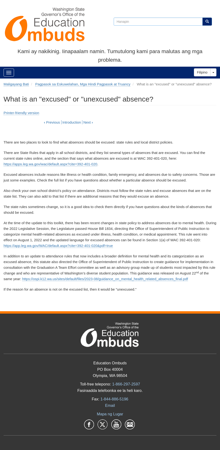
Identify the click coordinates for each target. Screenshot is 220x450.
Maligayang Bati (16, 84)
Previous (52, 122)
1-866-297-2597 (126, 384)
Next (88, 122)
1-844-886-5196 (114, 399)
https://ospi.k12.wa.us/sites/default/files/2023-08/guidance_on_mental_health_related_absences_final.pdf (105, 279)
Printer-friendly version (21, 113)
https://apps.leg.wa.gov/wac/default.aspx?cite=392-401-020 (50, 164)
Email (110, 405)
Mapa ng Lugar (110, 414)
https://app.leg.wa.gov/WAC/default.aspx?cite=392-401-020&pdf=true (58, 246)
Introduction (71, 122)
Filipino (202, 72)
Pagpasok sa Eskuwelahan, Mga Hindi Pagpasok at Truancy (82, 84)
